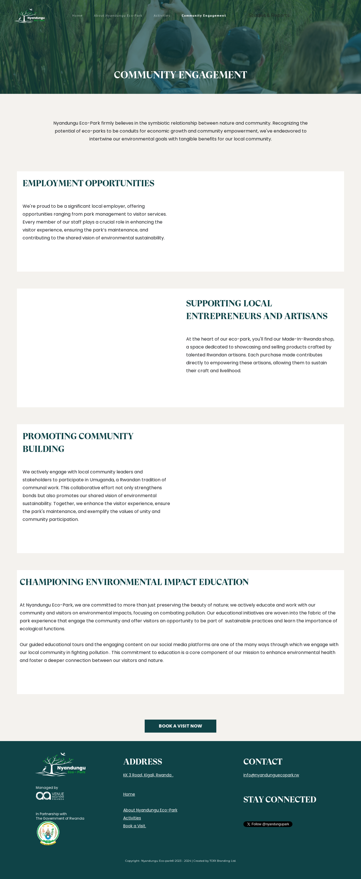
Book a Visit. (134, 826)
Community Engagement (204, 15)
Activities (162, 15)
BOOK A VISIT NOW (180, 726)
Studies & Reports (269, 15)
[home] (29, 15)
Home (77, 15)
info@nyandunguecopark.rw (271, 775)
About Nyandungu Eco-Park (118, 15)
